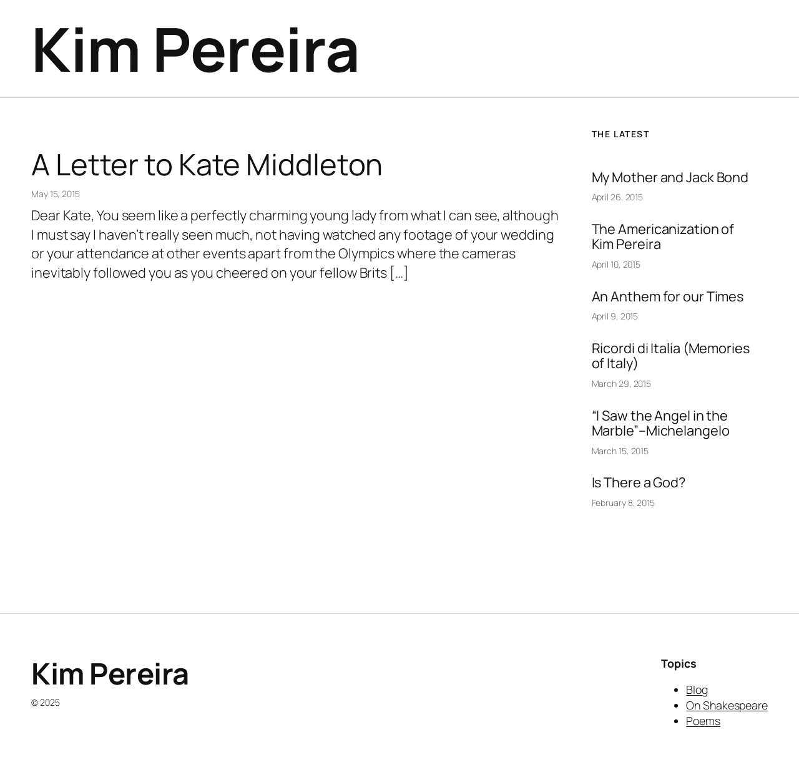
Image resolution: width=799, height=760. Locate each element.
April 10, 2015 (616, 264)
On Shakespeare (727, 705)
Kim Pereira (195, 48)
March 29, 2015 (622, 383)
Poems (703, 720)
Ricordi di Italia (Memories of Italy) (671, 356)
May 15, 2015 (55, 194)
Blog (697, 689)
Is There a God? (639, 482)
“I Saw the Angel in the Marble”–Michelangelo (661, 423)
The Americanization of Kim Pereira (663, 237)
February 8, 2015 (623, 503)
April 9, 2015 (615, 316)
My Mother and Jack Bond (670, 177)
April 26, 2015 (618, 197)
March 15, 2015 (620, 451)
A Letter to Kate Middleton (207, 164)
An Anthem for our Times (668, 296)
